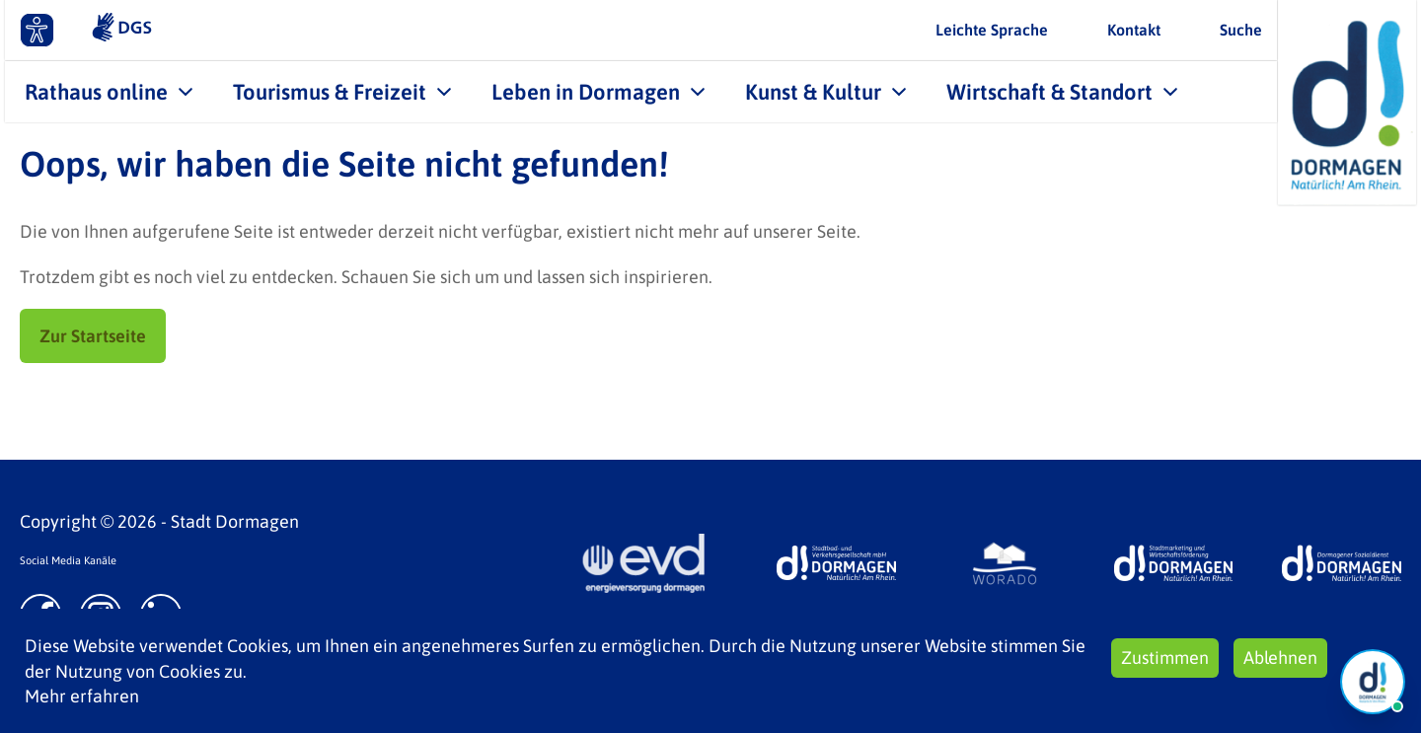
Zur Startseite (92, 336)
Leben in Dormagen (585, 92)
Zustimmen (1165, 657)
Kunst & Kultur (813, 92)
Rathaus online (96, 92)
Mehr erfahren (82, 696)
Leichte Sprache (991, 29)
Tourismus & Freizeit (329, 92)
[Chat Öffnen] (1372, 681)
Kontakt (1133, 29)
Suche (1241, 29)
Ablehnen (1280, 657)
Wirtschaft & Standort (1049, 92)
